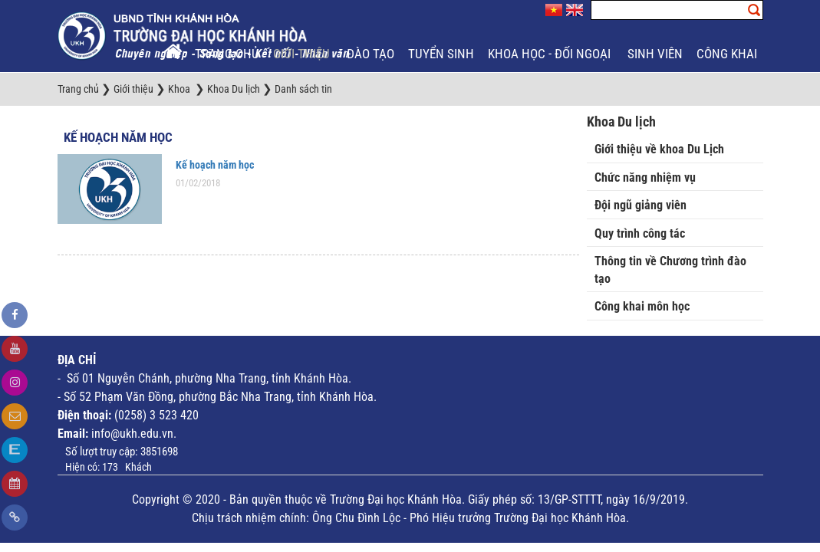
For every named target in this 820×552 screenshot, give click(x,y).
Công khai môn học (642, 306)
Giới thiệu (303, 53)
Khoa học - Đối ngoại (551, 53)
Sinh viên (655, 53)
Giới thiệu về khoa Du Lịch (659, 149)
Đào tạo (370, 53)
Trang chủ (227, 53)
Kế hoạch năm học (118, 137)
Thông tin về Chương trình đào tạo (670, 270)
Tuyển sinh (441, 53)
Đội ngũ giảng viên (640, 205)
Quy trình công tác (639, 233)
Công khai (728, 53)
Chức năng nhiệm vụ (645, 177)
